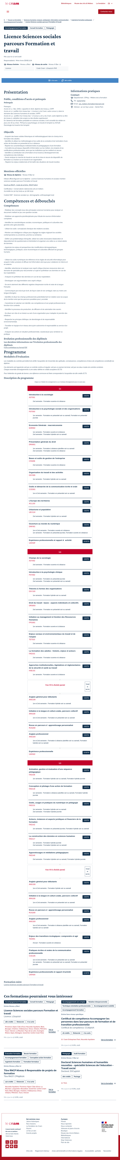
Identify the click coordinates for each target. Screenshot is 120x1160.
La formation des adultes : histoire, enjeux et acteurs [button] (52, 651)
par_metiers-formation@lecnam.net (91, 104)
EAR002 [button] (32, 428)
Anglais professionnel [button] (38, 734)
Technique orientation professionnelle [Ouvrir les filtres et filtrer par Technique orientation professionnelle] (76, 1006)
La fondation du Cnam (34, 1126)
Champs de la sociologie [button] (40, 558)
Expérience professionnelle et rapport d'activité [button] (50, 972)
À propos (64, 1119)
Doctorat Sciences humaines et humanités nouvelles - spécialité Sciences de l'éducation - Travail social (87, 1065)
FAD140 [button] (32, 855)
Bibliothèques (66, 1135)
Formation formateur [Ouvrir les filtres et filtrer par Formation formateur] (31, 1062)
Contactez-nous (106, 12)
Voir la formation (52, 1031)
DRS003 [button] (32, 606)
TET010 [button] (32, 639)
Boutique (64, 1131)
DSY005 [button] (32, 475)
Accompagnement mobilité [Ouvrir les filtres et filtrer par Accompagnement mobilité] (104, 1006)
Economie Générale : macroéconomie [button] (45, 425)
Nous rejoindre (66, 1124)
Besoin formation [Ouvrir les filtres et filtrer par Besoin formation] (30, 1054)
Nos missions (31, 1124)
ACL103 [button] (32, 503)
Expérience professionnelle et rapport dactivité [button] (50, 540)
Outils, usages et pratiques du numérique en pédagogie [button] (53, 803)
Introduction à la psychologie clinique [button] (45, 572)
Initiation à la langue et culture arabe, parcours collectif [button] (53, 711)
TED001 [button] (32, 939)
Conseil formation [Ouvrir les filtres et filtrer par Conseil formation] (36, 28)
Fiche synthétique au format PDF (15, 348)
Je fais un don (31, 1131)
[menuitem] (66, 3)
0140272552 (81, 101)
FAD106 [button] (32, 775)
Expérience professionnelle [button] (41, 751)
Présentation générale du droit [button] (42, 442)
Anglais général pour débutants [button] (43, 697)
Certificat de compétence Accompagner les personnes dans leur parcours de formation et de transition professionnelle (88, 1021)
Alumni (28, 1128)
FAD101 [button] (32, 654)
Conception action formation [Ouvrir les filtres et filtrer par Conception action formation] (40, 1058)
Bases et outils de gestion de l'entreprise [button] (47, 458)
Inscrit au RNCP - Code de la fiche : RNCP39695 (21, 185)
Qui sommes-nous (33, 1119)
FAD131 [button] (32, 805)
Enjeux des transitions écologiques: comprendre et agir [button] (53, 936)
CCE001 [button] (32, 489)
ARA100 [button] (32, 714)
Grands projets (31, 1133)
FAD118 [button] (32, 789)
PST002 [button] (32, 575)
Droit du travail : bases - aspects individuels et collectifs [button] (54, 603)
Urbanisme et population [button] (40, 510)
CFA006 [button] (32, 461)
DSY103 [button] (32, 591)
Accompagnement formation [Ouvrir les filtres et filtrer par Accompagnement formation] (16, 28)
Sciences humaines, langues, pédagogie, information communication (46, 20)
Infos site (29, 1151)
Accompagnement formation (13, 22)
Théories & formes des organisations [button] (45, 589)
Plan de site (65, 1142)
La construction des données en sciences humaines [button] (52, 836)
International (65, 1138)
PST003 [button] (32, 412)
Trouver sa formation (14, 20)
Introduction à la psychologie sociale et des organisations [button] (54, 409)
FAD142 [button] (32, 825)
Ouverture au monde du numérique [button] (44, 524)
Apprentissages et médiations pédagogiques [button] (48, 853)
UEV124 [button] (32, 512)
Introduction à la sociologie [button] (41, 395)
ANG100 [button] (32, 700)
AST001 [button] (32, 397)
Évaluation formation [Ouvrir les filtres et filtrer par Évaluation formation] (13, 1054)
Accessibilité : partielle (93, 1151)
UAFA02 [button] (32, 754)
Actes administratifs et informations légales (67, 1151)
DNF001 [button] (32, 526)
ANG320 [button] (32, 737)
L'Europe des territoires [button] (39, 501)
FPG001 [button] (32, 623)
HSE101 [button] (32, 671)
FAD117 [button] (32, 839)
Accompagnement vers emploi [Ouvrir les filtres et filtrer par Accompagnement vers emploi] (73, 1002)
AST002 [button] (32, 561)
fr (4, 20)
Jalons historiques (32, 1121)
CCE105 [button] (32, 956)
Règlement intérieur (42, 1151)
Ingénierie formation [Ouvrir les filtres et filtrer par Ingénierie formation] (12, 1062)
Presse (63, 1121)
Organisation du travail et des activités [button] (46, 472)
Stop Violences (66, 1140)
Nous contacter (66, 1126)
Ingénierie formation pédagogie (81, 20)
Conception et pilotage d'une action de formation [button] (50, 786)
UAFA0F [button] (32, 543)
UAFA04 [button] (32, 975)
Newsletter (107, 1151)
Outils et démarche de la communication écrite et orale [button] (53, 487)
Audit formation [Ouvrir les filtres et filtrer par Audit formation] (79, 1054)
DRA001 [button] (32, 444)
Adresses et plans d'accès (70, 1128)
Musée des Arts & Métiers (70, 1133)
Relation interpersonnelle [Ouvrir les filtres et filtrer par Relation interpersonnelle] (97, 1002)
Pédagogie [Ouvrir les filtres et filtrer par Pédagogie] (50, 28)
